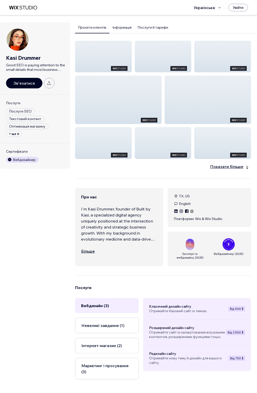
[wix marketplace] (23, 8)
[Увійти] (238, 7)
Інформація (122, 27)
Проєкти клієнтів (92, 27)
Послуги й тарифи (153, 27)
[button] (103, 56)
